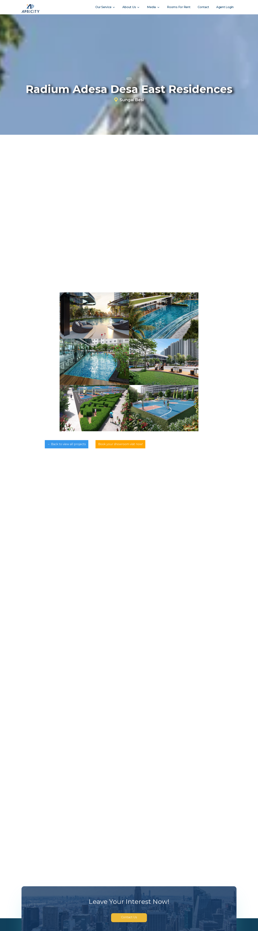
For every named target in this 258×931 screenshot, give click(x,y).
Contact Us (129, 917)
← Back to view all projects (66, 444)
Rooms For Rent (178, 7)
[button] (105, 7)
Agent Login (225, 7)
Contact (203, 7)
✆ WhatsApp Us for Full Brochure (55, 254)
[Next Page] (129, 822)
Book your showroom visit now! (120, 444)
